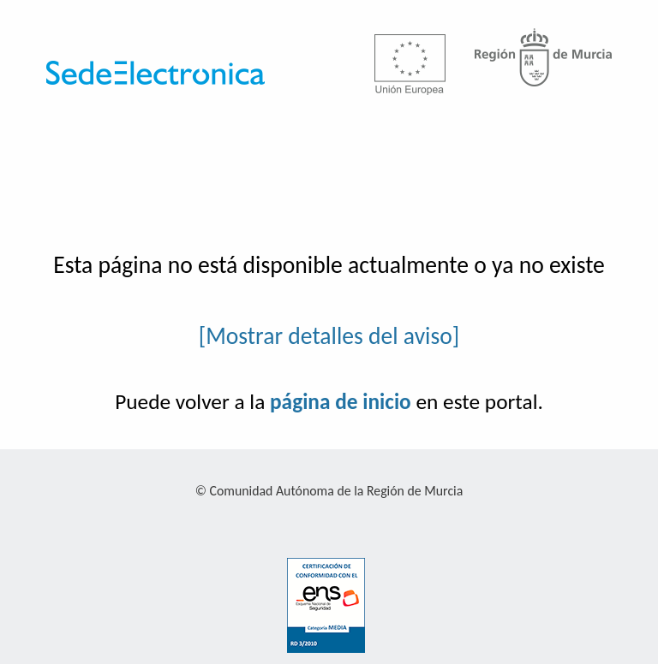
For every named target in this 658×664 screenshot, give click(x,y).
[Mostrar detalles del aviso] (329, 336)
